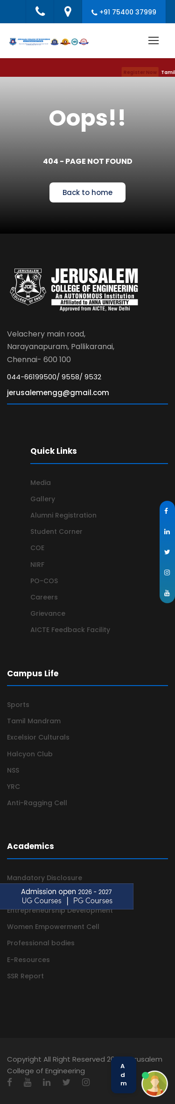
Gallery (42, 499)
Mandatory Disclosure (44, 877)
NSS (13, 770)
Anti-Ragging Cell (37, 803)
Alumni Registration (63, 515)
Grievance (47, 613)
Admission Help (123, 1075)
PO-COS (44, 581)
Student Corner (56, 531)
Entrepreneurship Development (60, 910)
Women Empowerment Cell (53, 926)
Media (40, 482)
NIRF (37, 564)
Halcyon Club (30, 754)
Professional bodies (41, 943)
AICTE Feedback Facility (70, 629)
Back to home (87, 192)
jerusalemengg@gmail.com (58, 392)
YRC (13, 786)
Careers (44, 597)
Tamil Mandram (34, 721)
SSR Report (25, 976)
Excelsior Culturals (38, 737)
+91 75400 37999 (127, 12)
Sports (18, 704)
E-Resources (28, 959)
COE (37, 547)
